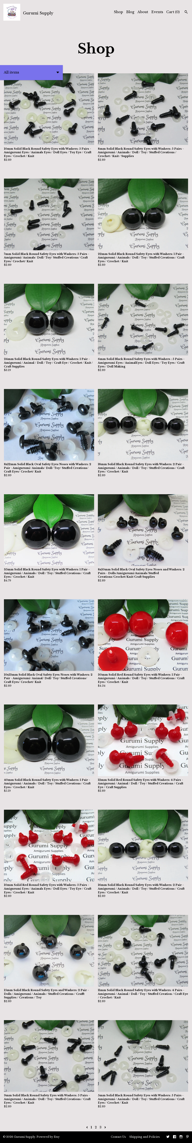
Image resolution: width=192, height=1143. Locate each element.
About (142, 12)
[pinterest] (187, 1137)
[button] (31, 72)
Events (157, 12)
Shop (118, 12)
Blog (130, 12)
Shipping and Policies (144, 1136)
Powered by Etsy (48, 1136)
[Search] (186, 12)
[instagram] (181, 1137)
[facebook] (174, 1137)
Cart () (173, 12)
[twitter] (168, 1137)
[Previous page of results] (87, 1127)
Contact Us (118, 1136)
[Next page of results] (105, 1127)
